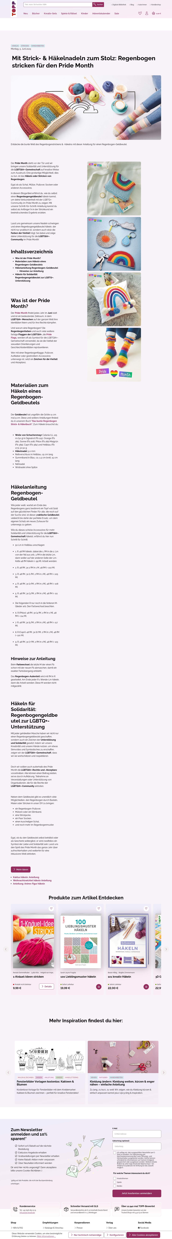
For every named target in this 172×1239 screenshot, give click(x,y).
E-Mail (114, 1128)
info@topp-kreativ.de (27, 1213)
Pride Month (21, 313)
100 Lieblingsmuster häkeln (78, 976)
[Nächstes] (166, 949)
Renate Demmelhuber (21, 973)
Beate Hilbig (112, 973)
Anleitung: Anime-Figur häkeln (29, 883)
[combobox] (58, 4)
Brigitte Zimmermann (127, 973)
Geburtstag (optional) (120, 1141)
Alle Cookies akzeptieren (144, 1235)
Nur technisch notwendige (87, 1235)
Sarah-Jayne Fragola (68, 973)
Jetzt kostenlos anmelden (137, 1193)
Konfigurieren (116, 1235)
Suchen (98, 5)
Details (48, 986)
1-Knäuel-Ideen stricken (28, 976)
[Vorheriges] (6, 949)
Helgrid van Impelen (48, 973)
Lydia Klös (35, 973)
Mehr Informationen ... (46, 1236)
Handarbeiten (37, 46)
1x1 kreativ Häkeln (119, 976)
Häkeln (15, 46)
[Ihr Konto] (146, 13)
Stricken (25, 46)
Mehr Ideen (22, 869)
